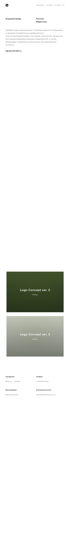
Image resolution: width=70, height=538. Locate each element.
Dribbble (17, 381)
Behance (9, 381)
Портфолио (40, 5)
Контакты (57, 5)
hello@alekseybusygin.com (46, 395)
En (63, 5)
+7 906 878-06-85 (42, 381)
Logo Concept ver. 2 (35, 290)
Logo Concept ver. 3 (35, 334)
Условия (49, 5)
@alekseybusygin (12, 395)
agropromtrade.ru (13, 50)
